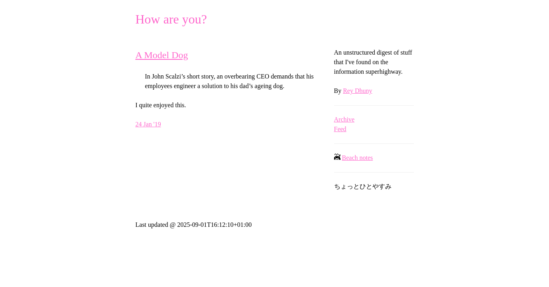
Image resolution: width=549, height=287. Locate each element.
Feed (340, 129)
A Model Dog (162, 55)
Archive (344, 119)
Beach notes (357, 157)
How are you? (171, 19)
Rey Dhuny (357, 90)
